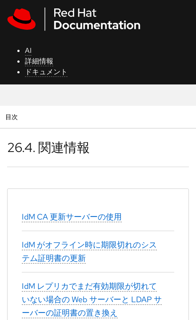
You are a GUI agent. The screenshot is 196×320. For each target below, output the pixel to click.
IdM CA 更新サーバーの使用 (72, 217)
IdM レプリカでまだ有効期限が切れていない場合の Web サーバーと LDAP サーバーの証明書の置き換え (92, 299)
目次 (12, 116)
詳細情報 (39, 61)
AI (28, 50)
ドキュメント (46, 71)
